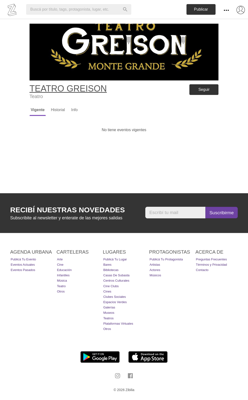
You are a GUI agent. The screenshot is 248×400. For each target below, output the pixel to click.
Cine (60, 264)
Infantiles (63, 275)
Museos (108, 312)
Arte (60, 259)
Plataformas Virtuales (118, 323)
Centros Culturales (116, 280)
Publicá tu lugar (115, 259)
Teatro (61, 286)
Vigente (38, 110)
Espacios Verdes (115, 302)
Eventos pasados (23, 270)
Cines (107, 291)
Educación (64, 270)
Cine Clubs (111, 286)
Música (62, 280)
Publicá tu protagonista (166, 259)
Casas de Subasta (116, 275)
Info (74, 110)
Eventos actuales (23, 264)
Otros (61, 291)
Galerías (109, 307)
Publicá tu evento (23, 259)
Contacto (202, 270)
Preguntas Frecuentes (211, 259)
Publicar (201, 9)
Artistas (155, 264)
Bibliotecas (110, 270)
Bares (107, 264)
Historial (58, 110)
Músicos (155, 275)
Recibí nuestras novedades (67, 210)
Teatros (108, 318)
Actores (155, 270)
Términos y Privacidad (211, 264)
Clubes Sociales (114, 297)
